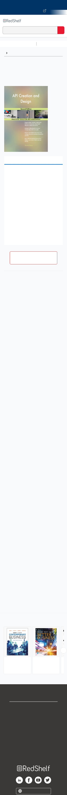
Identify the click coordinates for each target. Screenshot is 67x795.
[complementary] (33, 644)
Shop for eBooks (33, 707)
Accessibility (33, 746)
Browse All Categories (18, 43)
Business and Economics (25, 53)
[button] (33, 172)
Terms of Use (33, 730)
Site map (33, 753)
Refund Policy (33, 738)
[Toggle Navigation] (60, 20)
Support (33, 715)
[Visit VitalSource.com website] (33, 7)
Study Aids (47, 43)
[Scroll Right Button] (63, 650)
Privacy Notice (33, 722)
